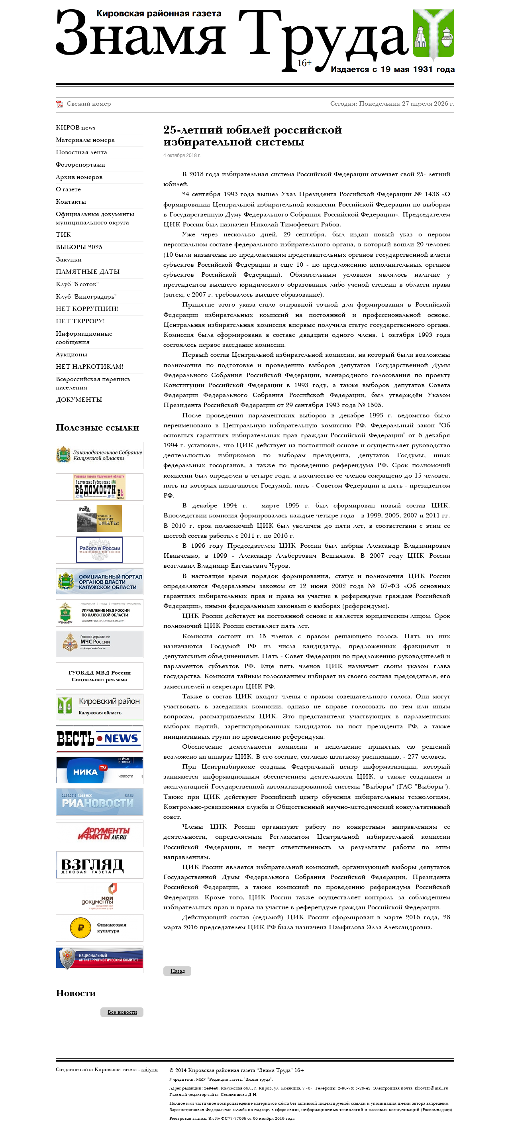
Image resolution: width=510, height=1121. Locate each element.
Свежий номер (83, 103)
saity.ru (149, 1069)
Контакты (71, 201)
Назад (178, 971)
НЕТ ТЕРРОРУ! (80, 321)
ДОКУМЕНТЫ (79, 399)
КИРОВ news (75, 127)
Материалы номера (85, 140)
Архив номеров (79, 177)
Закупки (69, 259)
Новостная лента (81, 152)
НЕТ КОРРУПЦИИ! (87, 309)
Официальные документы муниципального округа (95, 218)
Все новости (122, 1012)
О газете (68, 189)
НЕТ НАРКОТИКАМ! (90, 366)
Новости (76, 992)
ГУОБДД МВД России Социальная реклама (100, 676)
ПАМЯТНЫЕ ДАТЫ (88, 271)
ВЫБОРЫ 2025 (79, 247)
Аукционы (71, 354)
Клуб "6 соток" (77, 284)
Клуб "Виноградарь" (86, 296)
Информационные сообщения (84, 337)
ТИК (63, 234)
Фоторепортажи (80, 164)
